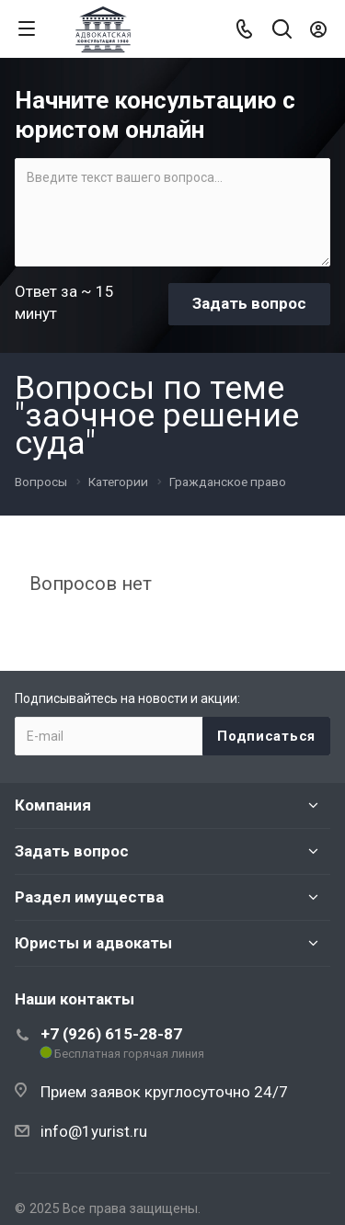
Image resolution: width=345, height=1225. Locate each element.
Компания (53, 805)
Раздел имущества (89, 897)
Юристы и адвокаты (93, 943)
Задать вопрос (72, 851)
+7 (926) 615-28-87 (111, 1034)
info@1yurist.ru (93, 1131)
